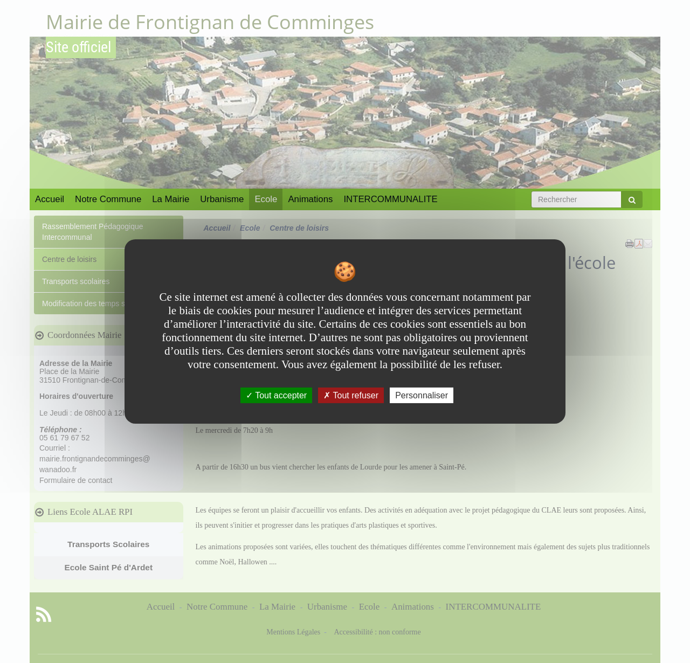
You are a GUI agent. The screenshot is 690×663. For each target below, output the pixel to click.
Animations (310, 199)
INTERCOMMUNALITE (390, 199)
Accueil (49, 199)
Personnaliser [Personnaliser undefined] (421, 395)
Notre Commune (108, 199)
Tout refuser (350, 395)
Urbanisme (222, 199)
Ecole (265, 199)
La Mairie (170, 199)
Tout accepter (276, 395)
